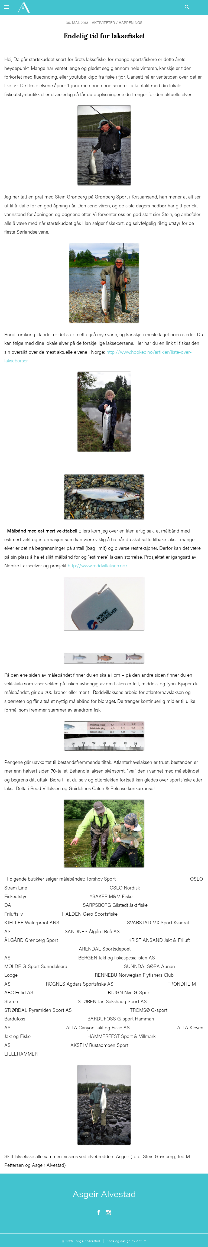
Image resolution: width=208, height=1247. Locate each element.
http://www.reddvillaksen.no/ (98, 565)
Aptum (141, 1240)
